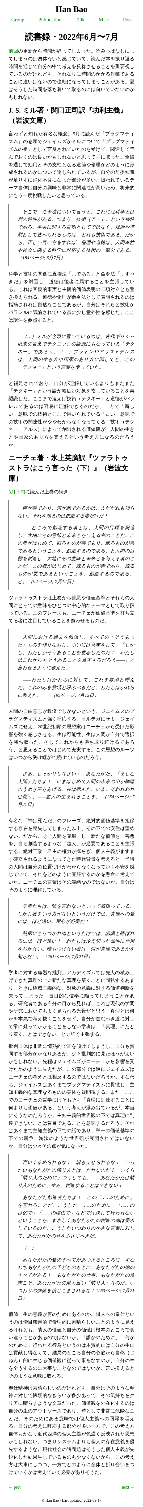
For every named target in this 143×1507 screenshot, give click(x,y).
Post (127, 19)
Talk (80, 19)
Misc (104, 19)
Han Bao (71, 9)
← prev (15, 1487)
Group (17, 19)
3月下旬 (17, 491)
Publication (49, 19)
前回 (13, 51)
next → (128, 1487)
